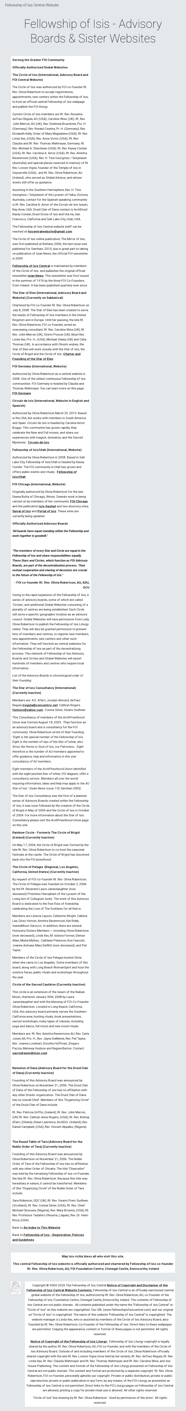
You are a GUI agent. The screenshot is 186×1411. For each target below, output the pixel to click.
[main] (93, 31)
